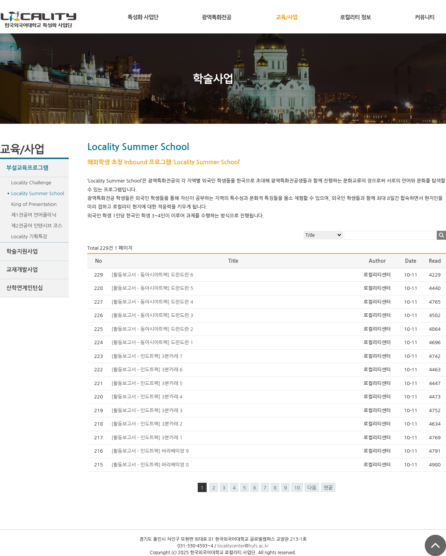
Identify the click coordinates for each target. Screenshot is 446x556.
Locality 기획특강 (29, 236)
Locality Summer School (37, 193)
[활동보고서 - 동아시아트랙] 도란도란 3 (152, 315)
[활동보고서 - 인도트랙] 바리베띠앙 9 (150, 451)
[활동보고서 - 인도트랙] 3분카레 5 (147, 383)
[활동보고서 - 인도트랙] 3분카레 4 (147, 396)
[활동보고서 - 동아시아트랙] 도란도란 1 (152, 342)
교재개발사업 (22, 269)
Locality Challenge (31, 182)
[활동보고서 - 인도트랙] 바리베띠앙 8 (150, 464)
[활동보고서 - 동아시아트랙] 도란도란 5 (152, 288)
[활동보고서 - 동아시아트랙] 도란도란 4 (152, 302)
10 (297, 487)
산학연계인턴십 (24, 288)
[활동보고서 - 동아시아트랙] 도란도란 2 (152, 329)
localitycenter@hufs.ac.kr (243, 546)
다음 (311, 487)
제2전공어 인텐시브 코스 (36, 225)
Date (411, 261)
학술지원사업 (22, 251)
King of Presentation (33, 204)
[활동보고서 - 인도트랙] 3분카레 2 (147, 423)
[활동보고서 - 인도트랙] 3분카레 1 (147, 437)
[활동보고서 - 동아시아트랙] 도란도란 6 (152, 274)
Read (435, 261)
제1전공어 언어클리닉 (33, 215)
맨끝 (328, 487)
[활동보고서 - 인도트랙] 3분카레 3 (147, 410)
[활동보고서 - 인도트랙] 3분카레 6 (147, 369)
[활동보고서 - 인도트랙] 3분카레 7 (147, 356)
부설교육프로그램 (27, 168)
